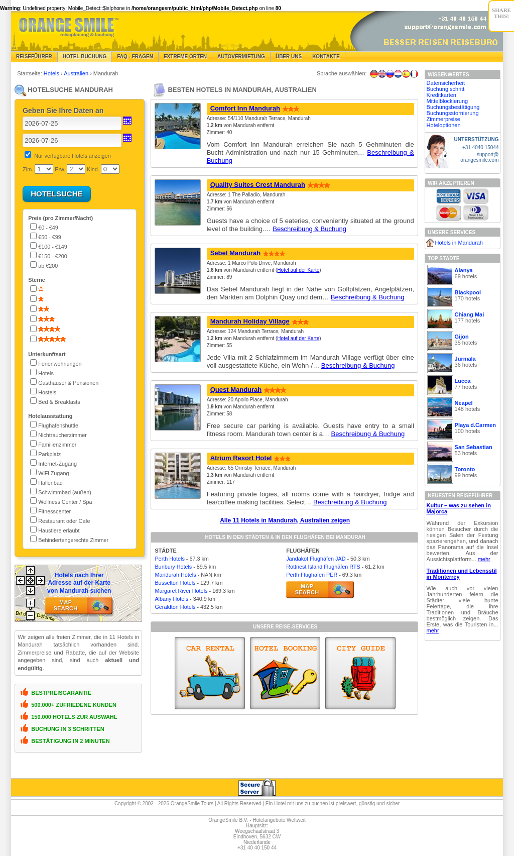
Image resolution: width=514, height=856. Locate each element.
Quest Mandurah (236, 389)
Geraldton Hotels (175, 607)
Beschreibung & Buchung (309, 229)
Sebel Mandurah (235, 253)
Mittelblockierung (447, 101)
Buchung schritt (446, 89)
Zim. (28, 169)
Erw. (60, 169)
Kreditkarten (441, 95)
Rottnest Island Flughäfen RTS (323, 567)
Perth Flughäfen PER (311, 575)
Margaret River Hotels (181, 591)
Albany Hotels (171, 599)
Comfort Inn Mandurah (245, 108)
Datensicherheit (446, 83)
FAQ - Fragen (135, 56)
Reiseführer (34, 56)
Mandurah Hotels (175, 575)
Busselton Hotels (175, 583)
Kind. (93, 169)
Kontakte (326, 56)
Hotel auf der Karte (298, 270)
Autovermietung (241, 56)
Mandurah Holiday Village (250, 321)
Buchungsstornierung (453, 113)
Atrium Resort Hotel (241, 458)
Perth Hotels (169, 559)
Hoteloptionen (444, 125)
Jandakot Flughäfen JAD (315, 559)
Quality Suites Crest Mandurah (257, 184)
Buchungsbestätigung (453, 107)
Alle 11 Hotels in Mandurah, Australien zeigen (285, 520)
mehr (484, 559)
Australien (77, 73)
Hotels (52, 73)
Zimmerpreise (443, 119)
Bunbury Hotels (173, 567)
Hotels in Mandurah (459, 243)
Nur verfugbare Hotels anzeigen (72, 156)
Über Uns (289, 56)
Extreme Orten (185, 56)
